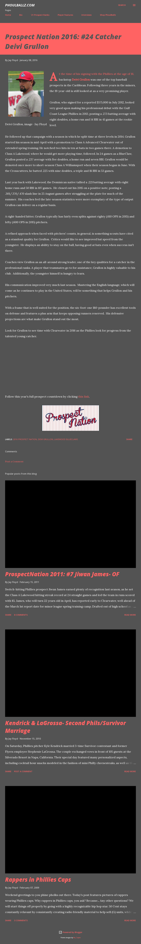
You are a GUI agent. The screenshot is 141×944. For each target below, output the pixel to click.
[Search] (122, 5)
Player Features (65, 15)
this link (83, 396)
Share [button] (129, 439)
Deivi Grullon (81, 79)
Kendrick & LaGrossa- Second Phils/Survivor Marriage (65, 726)
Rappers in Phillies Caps (38, 879)
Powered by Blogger (70, 932)
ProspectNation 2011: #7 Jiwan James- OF (62, 574)
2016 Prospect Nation (25, 439)
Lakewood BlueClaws (66, 439)
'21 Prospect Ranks (40, 15)
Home (8, 15)
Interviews (86, 15)
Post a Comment (14, 461)
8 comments (21, 614)
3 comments (21, 920)
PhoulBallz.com (20, 5)
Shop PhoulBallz (108, 15)
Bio (20, 15)
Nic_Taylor (77, 938)
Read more (130, 614)
